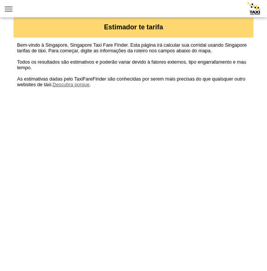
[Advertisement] (134, 140)
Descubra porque (71, 84)
